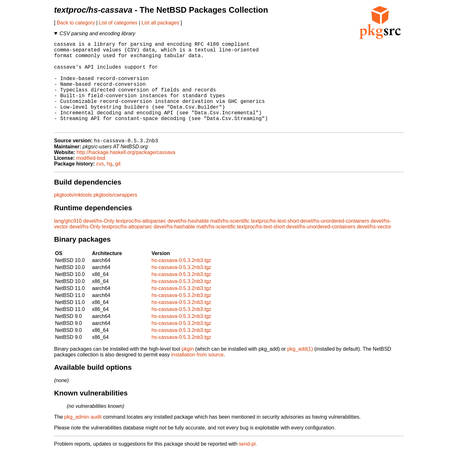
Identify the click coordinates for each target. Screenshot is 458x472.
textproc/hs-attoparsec (141, 241)
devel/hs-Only (98, 241)
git (118, 183)
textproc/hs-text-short (275, 241)
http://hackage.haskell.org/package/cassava (126, 172)
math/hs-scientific (230, 241)
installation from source (197, 374)
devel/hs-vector (374, 246)
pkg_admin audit (82, 437)
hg (109, 183)
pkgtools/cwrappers (115, 215)
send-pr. (248, 464)
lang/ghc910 (68, 241)
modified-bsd (90, 178)
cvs (100, 183)
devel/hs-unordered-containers (334, 241)
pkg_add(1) (300, 369)
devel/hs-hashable (188, 241)
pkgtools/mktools (73, 215)
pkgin (188, 369)
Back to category (76, 22)
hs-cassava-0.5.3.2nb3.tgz (181, 280)
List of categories (118, 22)
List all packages (160, 22)
